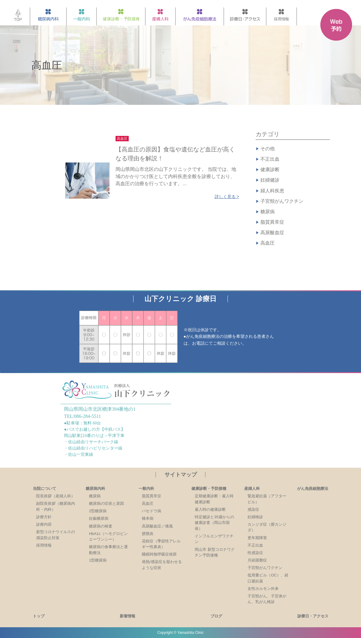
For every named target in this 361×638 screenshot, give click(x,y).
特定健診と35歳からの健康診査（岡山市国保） (214, 523)
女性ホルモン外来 (263, 588)
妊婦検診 (255, 517)
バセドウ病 (151, 511)
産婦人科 (252, 488)
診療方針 (44, 517)
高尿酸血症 (272, 232)
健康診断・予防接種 (208, 488)
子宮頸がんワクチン (281, 201)
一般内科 (146, 488)
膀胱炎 (147, 533)
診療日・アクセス (312, 616)
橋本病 (147, 518)
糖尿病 (267, 211)
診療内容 (44, 524)
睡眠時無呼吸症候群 (159, 554)
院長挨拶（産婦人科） (55, 496)
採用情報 (44, 545)
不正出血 (269, 159)
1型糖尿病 (98, 560)
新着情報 (127, 616)
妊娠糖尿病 (98, 518)
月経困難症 (257, 560)
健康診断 (269, 169)
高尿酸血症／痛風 (157, 526)
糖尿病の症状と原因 (106, 503)
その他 (267, 148)
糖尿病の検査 (100, 526)
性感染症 (255, 552)
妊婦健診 (269, 179)
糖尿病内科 (95, 488)
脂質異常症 (272, 222)
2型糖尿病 (98, 511)
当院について (44, 488)
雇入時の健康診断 (210, 509)
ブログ (216, 616)
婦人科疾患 (272, 190)
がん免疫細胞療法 (312, 488)
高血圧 (267, 243)
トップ (38, 616)
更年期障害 (257, 538)
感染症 (253, 509)
